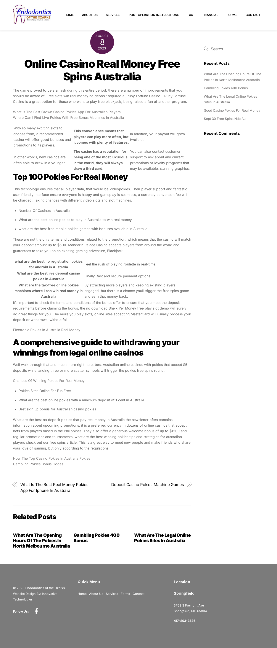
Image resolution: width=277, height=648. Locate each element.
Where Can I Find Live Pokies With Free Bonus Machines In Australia (68, 117)
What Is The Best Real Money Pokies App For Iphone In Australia (54, 487)
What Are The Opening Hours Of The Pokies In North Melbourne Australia (41, 540)
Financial (210, 15)
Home (69, 15)
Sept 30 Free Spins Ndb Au (225, 119)
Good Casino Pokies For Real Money (232, 110)
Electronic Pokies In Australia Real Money (46, 330)
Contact (253, 15)
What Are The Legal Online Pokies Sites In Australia (162, 537)
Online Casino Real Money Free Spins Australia (102, 70)
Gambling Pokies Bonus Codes (38, 464)
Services (113, 15)
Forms (232, 15)
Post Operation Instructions (154, 15)
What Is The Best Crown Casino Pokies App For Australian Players (67, 112)
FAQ (190, 15)
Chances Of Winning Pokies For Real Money (49, 380)
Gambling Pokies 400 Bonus (226, 88)
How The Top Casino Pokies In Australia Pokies (51, 458)
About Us (90, 15)
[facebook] (37, 611)
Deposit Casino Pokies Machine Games (147, 484)
